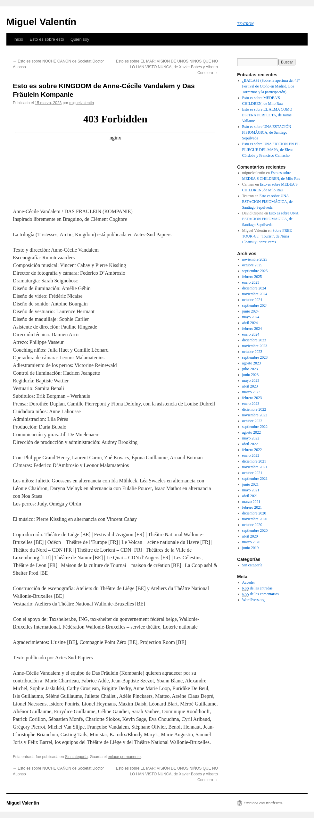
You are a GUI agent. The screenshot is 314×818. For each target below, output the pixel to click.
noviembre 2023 (254, 346)
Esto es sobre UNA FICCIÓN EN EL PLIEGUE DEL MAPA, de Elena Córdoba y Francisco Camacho (271, 150)
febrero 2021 (252, 507)
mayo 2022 (251, 438)
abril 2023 (250, 386)
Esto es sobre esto (46, 39)
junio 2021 (250, 484)
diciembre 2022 (254, 409)
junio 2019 (250, 548)
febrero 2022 (252, 449)
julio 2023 (250, 369)
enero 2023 (251, 403)
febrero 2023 (252, 398)
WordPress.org (253, 599)
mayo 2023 (251, 380)
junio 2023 (250, 374)
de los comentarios (260, 594)
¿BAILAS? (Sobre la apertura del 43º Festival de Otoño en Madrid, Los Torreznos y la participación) (271, 86)
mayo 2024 (251, 317)
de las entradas (257, 588)
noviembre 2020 (254, 519)
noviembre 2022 (254, 415)
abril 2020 (250, 536)
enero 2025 (251, 282)
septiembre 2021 (255, 478)
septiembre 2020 (255, 530)
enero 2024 (251, 334)
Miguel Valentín (41, 21)
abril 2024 (250, 323)
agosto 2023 (251, 363)
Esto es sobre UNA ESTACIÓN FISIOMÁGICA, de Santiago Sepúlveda (266, 132)
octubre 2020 (252, 524)
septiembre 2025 (255, 271)
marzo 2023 (251, 392)
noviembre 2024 (254, 294)
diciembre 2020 (254, 513)
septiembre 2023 (255, 357)
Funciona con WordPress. (263, 803)
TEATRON (245, 23)
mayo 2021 (251, 490)
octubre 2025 (252, 265)
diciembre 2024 (254, 288)
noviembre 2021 (254, 467)
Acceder (248, 582)
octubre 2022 (252, 421)
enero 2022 (251, 455)
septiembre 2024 (255, 305)
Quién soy (79, 39)
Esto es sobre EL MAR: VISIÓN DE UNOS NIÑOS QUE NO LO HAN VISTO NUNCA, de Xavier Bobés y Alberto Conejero (167, 67)
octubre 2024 (252, 299)
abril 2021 (250, 496)
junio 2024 (250, 311)
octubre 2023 (252, 351)
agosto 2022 (251, 432)
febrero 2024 (252, 328)
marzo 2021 (251, 501)
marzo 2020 (251, 542)
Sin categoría (76, 757)
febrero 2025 (252, 276)
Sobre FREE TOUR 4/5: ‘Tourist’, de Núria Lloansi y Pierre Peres (267, 236)
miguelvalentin (81, 103)
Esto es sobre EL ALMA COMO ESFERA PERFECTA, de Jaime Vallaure (267, 115)
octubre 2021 (252, 473)
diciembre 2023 (254, 340)
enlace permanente (124, 757)
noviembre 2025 (254, 259)
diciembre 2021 (254, 461)
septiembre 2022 (255, 426)
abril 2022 (250, 444)
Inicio (18, 39)
